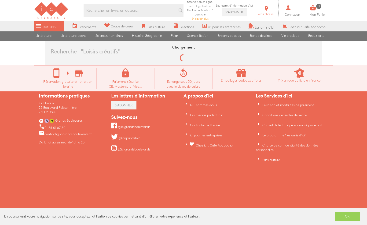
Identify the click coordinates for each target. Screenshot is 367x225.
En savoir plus (200, 10)
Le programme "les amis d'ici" (284, 135)
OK (347, 216)
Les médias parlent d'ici (207, 115)
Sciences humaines (109, 35)
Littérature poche (73, 35)
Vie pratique (290, 35)
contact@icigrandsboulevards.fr (65, 134)
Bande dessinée (261, 35)
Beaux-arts (316, 35)
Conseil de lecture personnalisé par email (292, 125)
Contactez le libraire (205, 125)
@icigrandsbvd (125, 138)
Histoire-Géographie (147, 35)
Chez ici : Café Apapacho (214, 145)
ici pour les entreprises (206, 135)
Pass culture (271, 159)
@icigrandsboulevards (130, 126)
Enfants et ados (229, 35)
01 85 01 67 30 (52, 127)
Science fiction (197, 35)
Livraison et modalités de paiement (288, 105)
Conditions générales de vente (284, 115)
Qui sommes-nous (203, 105)
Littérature (43, 35)
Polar (174, 35)
